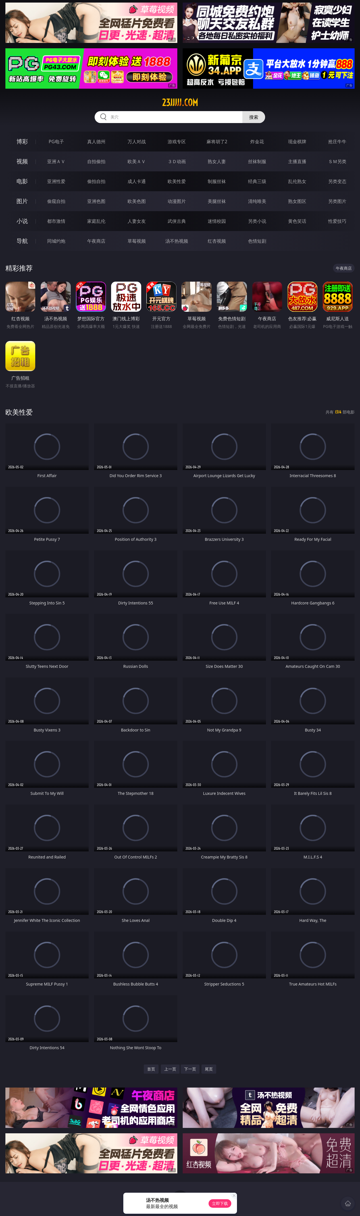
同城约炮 (56, 241)
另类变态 (337, 181)
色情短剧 (257, 241)
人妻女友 (137, 221)
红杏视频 (217, 241)
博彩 (22, 141)
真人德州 (96, 141)
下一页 (190, 1069)
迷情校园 (217, 221)
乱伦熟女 (297, 181)
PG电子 (56, 141)
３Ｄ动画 (177, 161)
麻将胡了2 (217, 141)
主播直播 (297, 161)
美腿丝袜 (217, 201)
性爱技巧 (337, 221)
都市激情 (56, 221)
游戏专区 (177, 141)
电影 (22, 181)
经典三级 (257, 181)
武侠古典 (177, 221)
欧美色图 (137, 201)
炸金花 (257, 141)
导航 (22, 241)
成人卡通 (137, 181)
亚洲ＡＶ (56, 161)
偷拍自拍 (96, 181)
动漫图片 (177, 201)
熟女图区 (297, 201)
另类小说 (257, 221)
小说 (22, 221)
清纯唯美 (257, 201)
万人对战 (137, 141)
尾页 (209, 1069)
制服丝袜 (217, 181)
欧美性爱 (177, 181)
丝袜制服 (257, 161)
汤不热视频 (176, 241)
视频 (22, 161)
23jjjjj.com (180, 102)
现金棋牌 (297, 141)
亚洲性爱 (56, 181)
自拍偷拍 (96, 161)
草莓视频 (137, 241)
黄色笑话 (297, 221)
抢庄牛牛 (337, 141)
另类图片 (337, 201)
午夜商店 (96, 241)
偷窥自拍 (56, 201)
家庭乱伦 (96, 221)
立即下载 (220, 1203)
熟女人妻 (217, 161)
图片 (22, 201)
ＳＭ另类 (337, 161)
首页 (151, 1069)
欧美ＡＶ (137, 161)
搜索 (253, 117)
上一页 (170, 1069)
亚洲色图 (96, 201)
